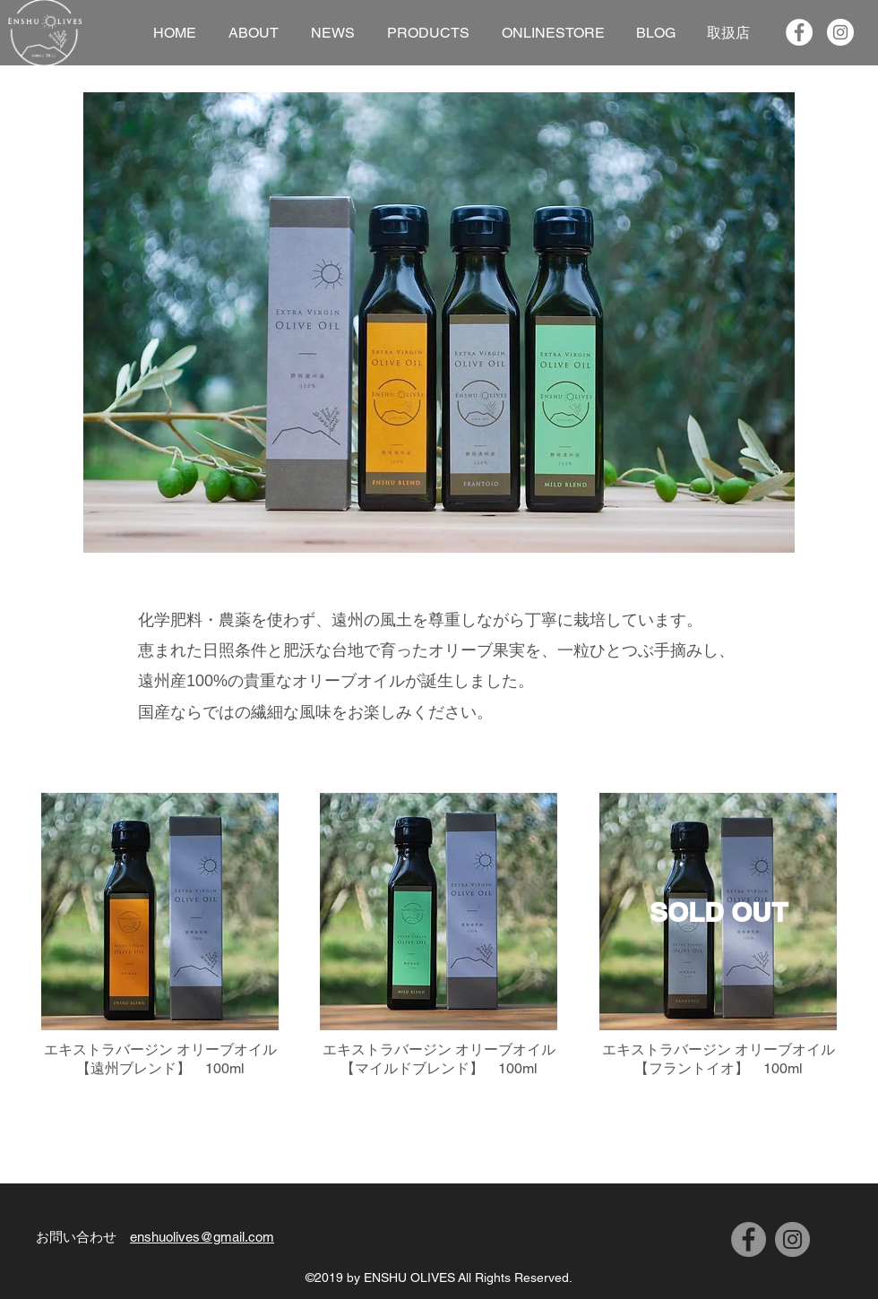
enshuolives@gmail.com (202, 1236)
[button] (439, 322)
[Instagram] (792, 1239)
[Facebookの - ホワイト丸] (799, 32)
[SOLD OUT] (718, 911)
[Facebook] (748, 1239)
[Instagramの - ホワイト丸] (840, 32)
